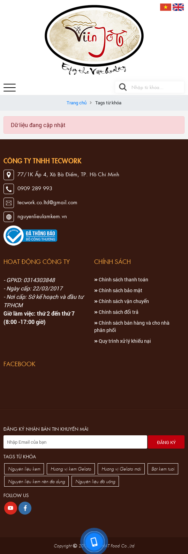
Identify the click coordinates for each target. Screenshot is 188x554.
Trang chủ (77, 102)
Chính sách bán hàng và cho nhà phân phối (132, 326)
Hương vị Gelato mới (121, 468)
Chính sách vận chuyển (121, 301)
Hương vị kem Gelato (71, 468)
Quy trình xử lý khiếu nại (122, 341)
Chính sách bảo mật (118, 290)
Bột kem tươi (162, 468)
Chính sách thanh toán (121, 279)
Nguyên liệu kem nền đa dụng (36, 481)
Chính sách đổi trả (116, 312)
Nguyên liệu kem (24, 468)
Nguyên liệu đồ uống (95, 481)
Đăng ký (166, 442)
